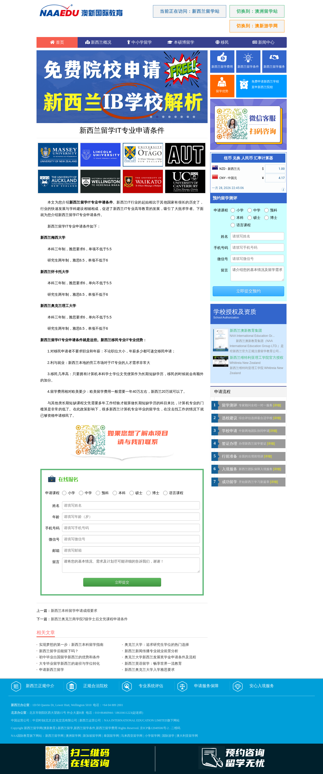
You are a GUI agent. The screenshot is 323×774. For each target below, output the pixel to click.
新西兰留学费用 (222, 66)
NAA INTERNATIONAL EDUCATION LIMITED (135, 720)
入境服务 (229, 469)
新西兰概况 (98, 42)
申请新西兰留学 (51, 670)
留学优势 (222, 91)
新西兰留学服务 (274, 66)
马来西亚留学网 (131, 735)
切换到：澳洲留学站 (257, 11)
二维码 (175, 728)
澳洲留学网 (73, 735)
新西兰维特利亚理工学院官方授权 (256, 358)
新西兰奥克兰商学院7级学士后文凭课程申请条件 (89, 619)
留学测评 (229, 405)
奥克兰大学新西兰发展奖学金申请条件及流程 (160, 657)
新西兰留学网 (54, 735)
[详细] (277, 405)
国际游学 (168, 735)
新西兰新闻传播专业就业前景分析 (151, 651)
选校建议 (229, 418)
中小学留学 (139, 42)
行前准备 (229, 456)
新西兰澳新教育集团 (246, 330)
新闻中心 (263, 42)
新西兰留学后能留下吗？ (58, 651)
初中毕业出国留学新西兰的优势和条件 (69, 657)
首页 (57, 42)
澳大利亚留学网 (187, 735)
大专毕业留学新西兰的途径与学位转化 (69, 663)
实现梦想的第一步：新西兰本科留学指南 (71, 644)
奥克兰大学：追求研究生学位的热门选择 (157, 644)
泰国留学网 (111, 735)
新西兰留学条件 (248, 66)
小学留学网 (152, 735)
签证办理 (229, 444)
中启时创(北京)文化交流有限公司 (54, 720)
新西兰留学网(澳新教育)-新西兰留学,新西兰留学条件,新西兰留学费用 (70, 728)
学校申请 (229, 431)
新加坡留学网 (92, 735)
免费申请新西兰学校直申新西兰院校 (265, 84)
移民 (222, 42)
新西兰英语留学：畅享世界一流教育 (153, 663)
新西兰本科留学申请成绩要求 (74, 611)
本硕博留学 (181, 42)
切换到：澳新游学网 (257, 25)
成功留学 (229, 482)
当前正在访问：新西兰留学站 (190, 11)
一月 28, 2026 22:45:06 (228, 188)
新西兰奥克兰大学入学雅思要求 (150, 670)
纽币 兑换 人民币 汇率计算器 (248, 158)
